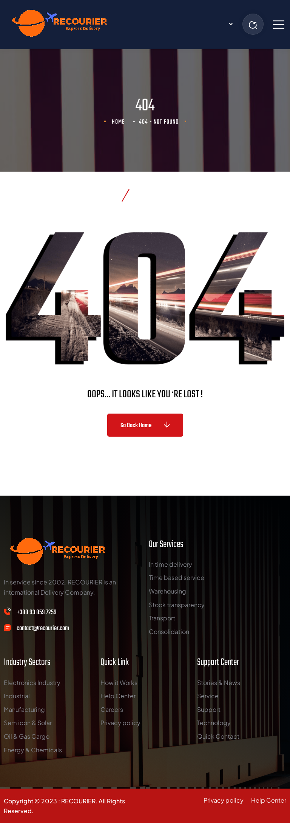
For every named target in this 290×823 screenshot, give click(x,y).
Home (120, 122)
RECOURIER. (79, 801)
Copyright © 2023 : (32, 801)
